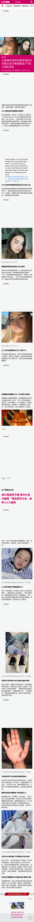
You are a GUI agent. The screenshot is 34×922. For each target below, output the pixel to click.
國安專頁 (25, 6)
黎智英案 (17, 6)
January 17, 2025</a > (12, 181)
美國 (8, 478)
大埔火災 (8, 6)
